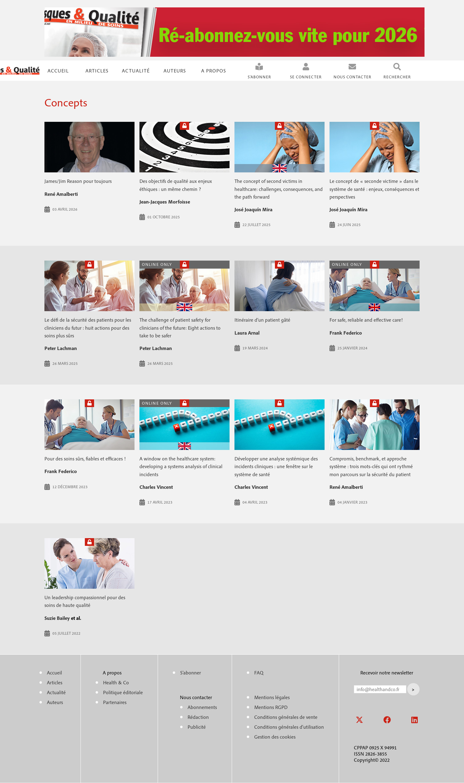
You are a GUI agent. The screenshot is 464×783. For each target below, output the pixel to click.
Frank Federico (345, 333)
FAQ (258, 673)
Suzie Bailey (57, 618)
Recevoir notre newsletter (386, 673)
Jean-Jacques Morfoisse (164, 202)
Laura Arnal (246, 333)
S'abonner (259, 77)
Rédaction (198, 717)
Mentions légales (272, 697)
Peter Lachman (60, 348)
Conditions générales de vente (285, 717)
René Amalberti (61, 194)
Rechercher (397, 77)
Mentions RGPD (271, 707)
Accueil (58, 71)
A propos (213, 71)
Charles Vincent (156, 487)
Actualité (136, 71)
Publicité (197, 727)
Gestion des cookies (275, 737)
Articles (54, 682)
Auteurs (175, 71)
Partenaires (114, 702)
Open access (184, 264)
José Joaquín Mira (253, 209)
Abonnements (202, 707)
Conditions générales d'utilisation (289, 727)
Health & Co (116, 682)
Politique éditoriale (123, 692)
